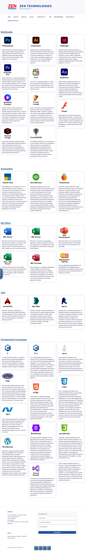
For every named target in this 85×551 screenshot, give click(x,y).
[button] (49, 548)
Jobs (50, 16)
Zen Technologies (35, 6)
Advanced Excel (70, 16)
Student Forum (42, 16)
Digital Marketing (58, 16)
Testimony (24, 16)
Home (9, 16)
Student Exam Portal (13, 20)
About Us (16, 16)
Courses (32, 16)
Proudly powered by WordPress (15, 547)
